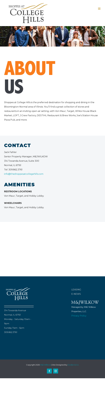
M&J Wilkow (45, 365)
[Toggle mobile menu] (99, 8)
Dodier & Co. (73, 365)
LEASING (76, 289)
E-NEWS (76, 294)
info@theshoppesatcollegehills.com (23, 174)
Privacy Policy (78, 315)
